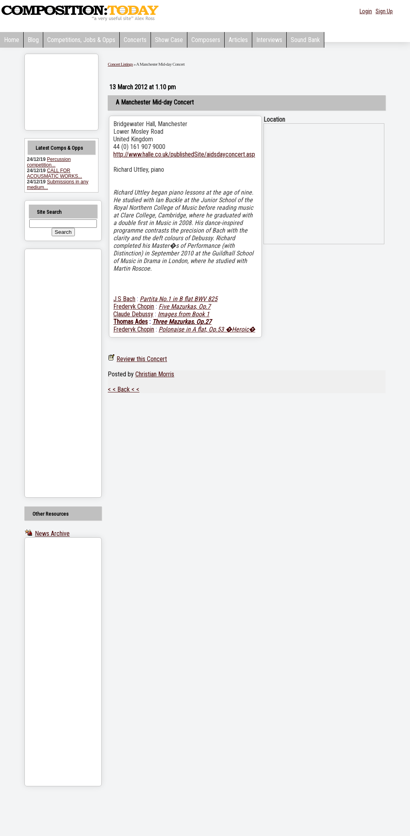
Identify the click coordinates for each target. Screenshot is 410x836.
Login (366, 11)
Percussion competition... (48, 162)
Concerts (135, 40)
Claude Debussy (133, 314)
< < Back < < (123, 389)
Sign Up (384, 11)
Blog (33, 40)
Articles (238, 40)
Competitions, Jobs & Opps (81, 40)
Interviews (269, 40)
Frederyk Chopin (133, 306)
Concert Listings (120, 64)
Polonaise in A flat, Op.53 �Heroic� (207, 329)
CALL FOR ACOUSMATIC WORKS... (54, 173)
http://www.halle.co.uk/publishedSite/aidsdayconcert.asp (184, 154)
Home (11, 40)
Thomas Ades (130, 322)
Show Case (169, 40)
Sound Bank (305, 40)
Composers (205, 40)
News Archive (52, 533)
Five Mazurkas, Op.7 (185, 306)
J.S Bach (124, 299)
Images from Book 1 (183, 314)
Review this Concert (142, 359)
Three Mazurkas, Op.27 (181, 322)
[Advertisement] (53, 373)
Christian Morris (154, 374)
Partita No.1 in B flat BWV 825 (178, 299)
